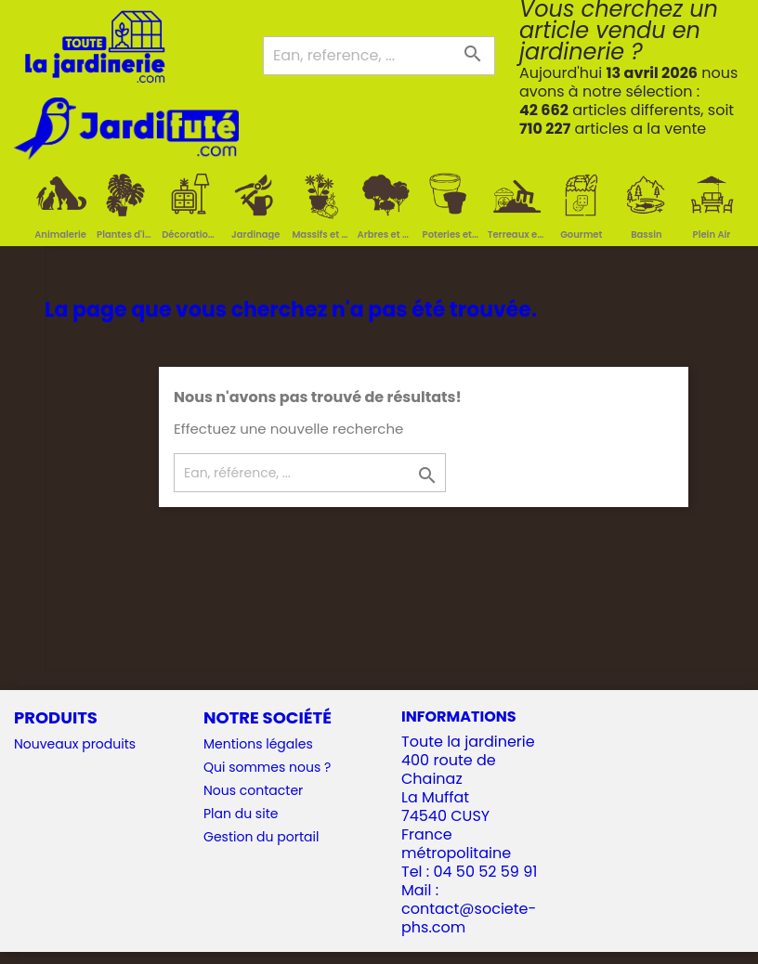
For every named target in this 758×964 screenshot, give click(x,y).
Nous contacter (253, 790)
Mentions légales (258, 744)
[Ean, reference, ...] (379, 55)
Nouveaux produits (75, 744)
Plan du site (240, 813)
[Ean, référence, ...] (310, 472)
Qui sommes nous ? (267, 767)
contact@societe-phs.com (468, 918)
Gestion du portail (261, 836)
